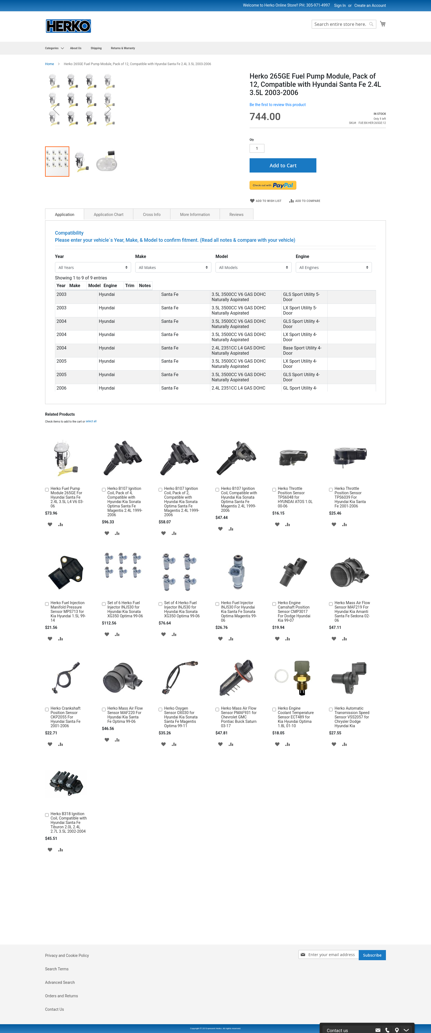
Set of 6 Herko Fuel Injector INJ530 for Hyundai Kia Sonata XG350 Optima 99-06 (125, 703)
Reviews (237, 309)
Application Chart (108, 309)
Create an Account (370, 5)
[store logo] (68, 26)
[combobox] (344, 24)
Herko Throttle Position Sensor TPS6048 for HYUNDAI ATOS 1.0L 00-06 (295, 591)
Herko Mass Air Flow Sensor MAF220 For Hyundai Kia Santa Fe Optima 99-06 (125, 809)
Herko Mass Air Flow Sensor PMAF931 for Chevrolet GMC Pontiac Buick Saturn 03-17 (239, 811)
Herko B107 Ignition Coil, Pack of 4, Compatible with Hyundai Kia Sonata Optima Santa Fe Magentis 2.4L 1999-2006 (124, 595)
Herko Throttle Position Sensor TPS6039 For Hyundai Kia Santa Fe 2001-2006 (350, 591)
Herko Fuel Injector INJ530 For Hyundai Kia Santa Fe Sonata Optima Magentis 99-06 (239, 706)
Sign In (340, 5)
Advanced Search (60, 1014)
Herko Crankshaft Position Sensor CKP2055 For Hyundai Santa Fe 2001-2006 (66, 811)
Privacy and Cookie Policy (67, 987)
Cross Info (152, 309)
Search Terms (57, 1000)
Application (64, 309)
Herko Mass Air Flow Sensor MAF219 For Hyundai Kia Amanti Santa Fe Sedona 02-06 (352, 706)
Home (49, 64)
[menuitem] (53, 48)
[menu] (215, 48)
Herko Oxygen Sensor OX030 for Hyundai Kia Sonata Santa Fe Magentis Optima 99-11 (181, 811)
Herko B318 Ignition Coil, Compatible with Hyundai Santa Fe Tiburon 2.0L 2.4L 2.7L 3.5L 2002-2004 (69, 917)
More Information (195, 309)
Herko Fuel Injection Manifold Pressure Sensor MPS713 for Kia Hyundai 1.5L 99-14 (68, 706)
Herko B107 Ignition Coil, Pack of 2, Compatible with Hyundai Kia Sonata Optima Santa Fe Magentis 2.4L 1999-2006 (181, 595)
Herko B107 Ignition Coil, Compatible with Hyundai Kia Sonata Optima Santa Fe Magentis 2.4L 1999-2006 (239, 593)
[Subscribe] (372, 986)
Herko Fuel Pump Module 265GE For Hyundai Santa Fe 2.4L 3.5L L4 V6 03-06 (67, 591)
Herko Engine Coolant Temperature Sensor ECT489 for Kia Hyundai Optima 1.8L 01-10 (296, 811)
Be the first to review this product (278, 104)
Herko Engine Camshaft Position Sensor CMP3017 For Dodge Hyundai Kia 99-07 (294, 706)
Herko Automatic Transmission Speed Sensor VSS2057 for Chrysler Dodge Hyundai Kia (352, 811)
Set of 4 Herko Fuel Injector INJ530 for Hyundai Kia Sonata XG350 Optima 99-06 (182, 703)
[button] (82, 280)
